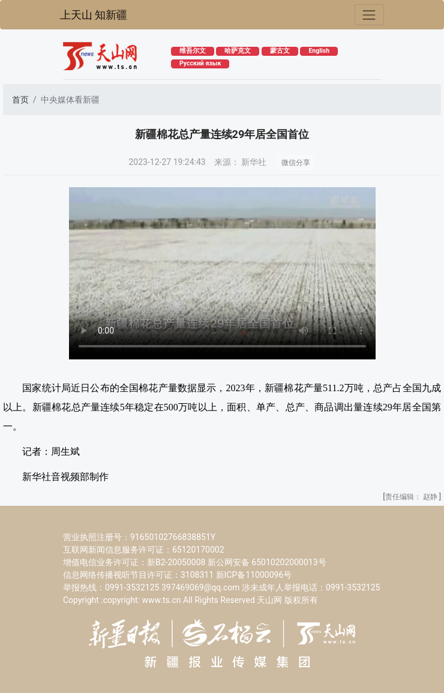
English (318, 51)
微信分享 (295, 162)
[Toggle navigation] (369, 14)
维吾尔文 (192, 51)
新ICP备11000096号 (254, 575)
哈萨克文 (237, 51)
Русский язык (200, 63)
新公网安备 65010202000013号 (267, 562)
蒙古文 (280, 51)
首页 (20, 99)
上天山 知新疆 (93, 15)
